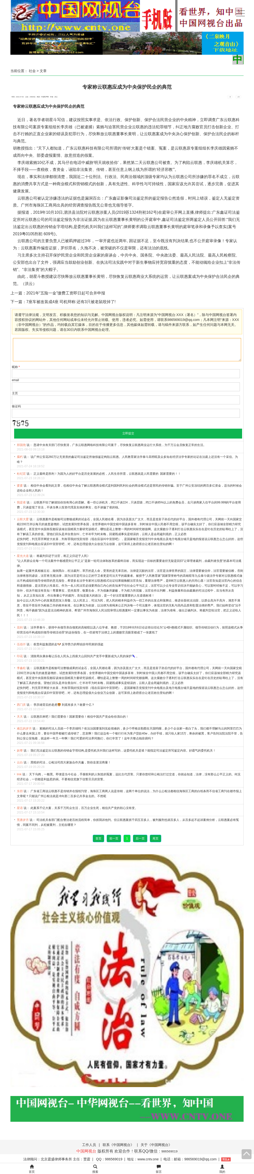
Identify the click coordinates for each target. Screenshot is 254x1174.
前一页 (113, 838)
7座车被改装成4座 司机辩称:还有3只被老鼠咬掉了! (71, 302)
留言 (159, 1169)
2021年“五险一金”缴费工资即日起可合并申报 (65, 293)
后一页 (140, 838)
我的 (222, 1169)
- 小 (230, 97)
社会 (32, 71)
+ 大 (238, 97)
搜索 (95, 1169)
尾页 (156, 838)
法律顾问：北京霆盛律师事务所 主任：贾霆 (56, 1159)
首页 (98, 838)
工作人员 (89, 1145)
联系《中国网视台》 (118, 1145)
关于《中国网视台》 (156, 1145)
